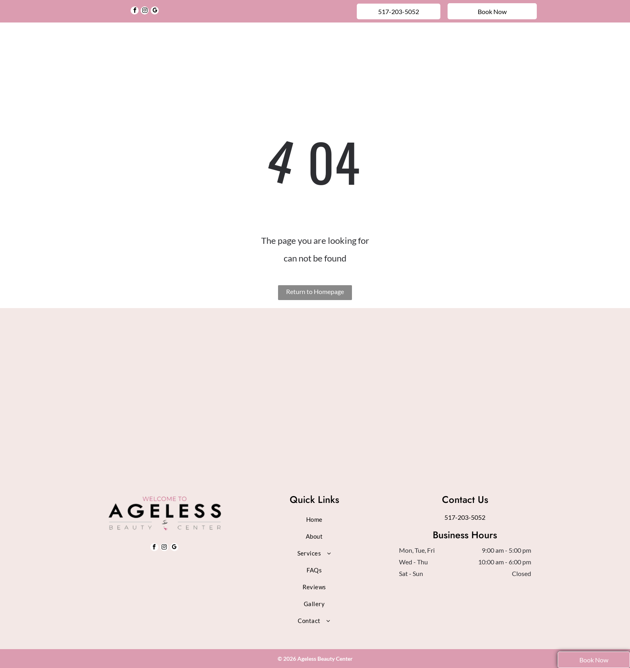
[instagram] (145, 11)
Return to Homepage (315, 291)
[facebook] (135, 11)
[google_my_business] (155, 11)
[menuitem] (179, 41)
